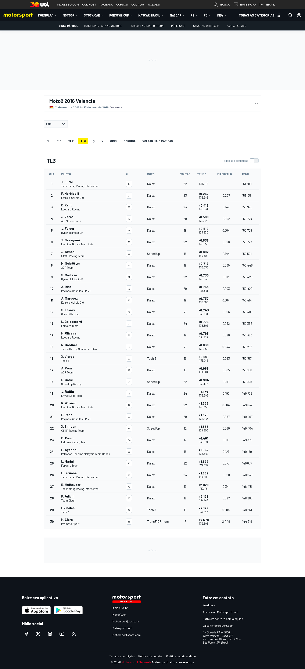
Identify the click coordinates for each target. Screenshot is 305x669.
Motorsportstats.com (126, 635)
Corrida (129, 141)
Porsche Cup (119, 15)
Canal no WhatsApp (206, 26)
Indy (220, 15)
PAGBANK (106, 4)
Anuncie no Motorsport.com (220, 612)
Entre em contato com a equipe (223, 619)
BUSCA (221, 4)
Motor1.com (119, 614)
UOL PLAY (138, 4)
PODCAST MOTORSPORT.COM (147, 26)
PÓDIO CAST (178, 26)
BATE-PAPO (244, 4)
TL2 (71, 141)
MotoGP (69, 15)
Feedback (209, 605)
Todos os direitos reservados (173, 662)
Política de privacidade (181, 656)
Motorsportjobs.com (125, 621)
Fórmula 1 (45, 15)
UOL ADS (154, 4)
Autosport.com (122, 628)
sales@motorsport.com (218, 625)
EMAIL (267, 4)
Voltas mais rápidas (157, 141)
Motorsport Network (136, 662)
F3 (206, 15)
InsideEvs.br (120, 608)
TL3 (83, 141)
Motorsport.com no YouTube (103, 26)
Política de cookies (150, 656)
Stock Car (92, 15)
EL (48, 141)
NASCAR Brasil (149, 15)
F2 (192, 15)
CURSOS (122, 4)
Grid (113, 141)
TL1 (59, 141)
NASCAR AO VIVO (236, 26)
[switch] (240, 161)
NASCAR (175, 15)
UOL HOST (89, 4)
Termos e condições (122, 656)
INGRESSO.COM (68, 4)
